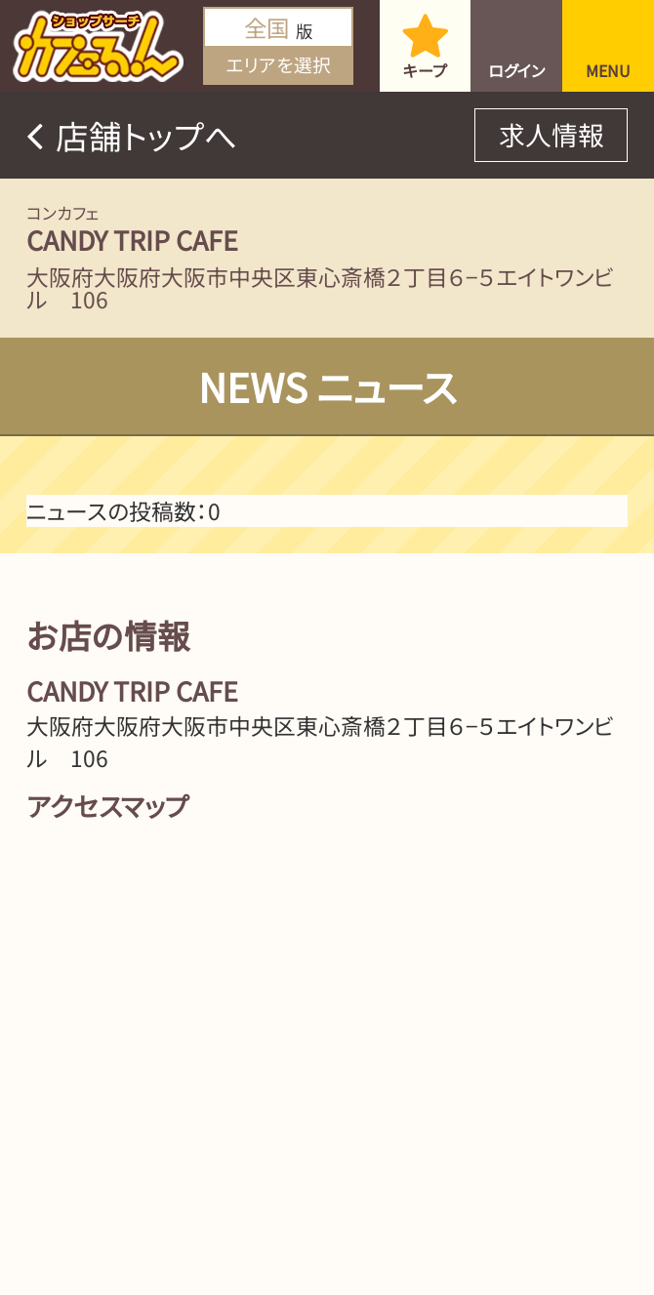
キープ (425, 70)
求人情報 (551, 134)
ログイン (516, 70)
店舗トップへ (147, 135)
